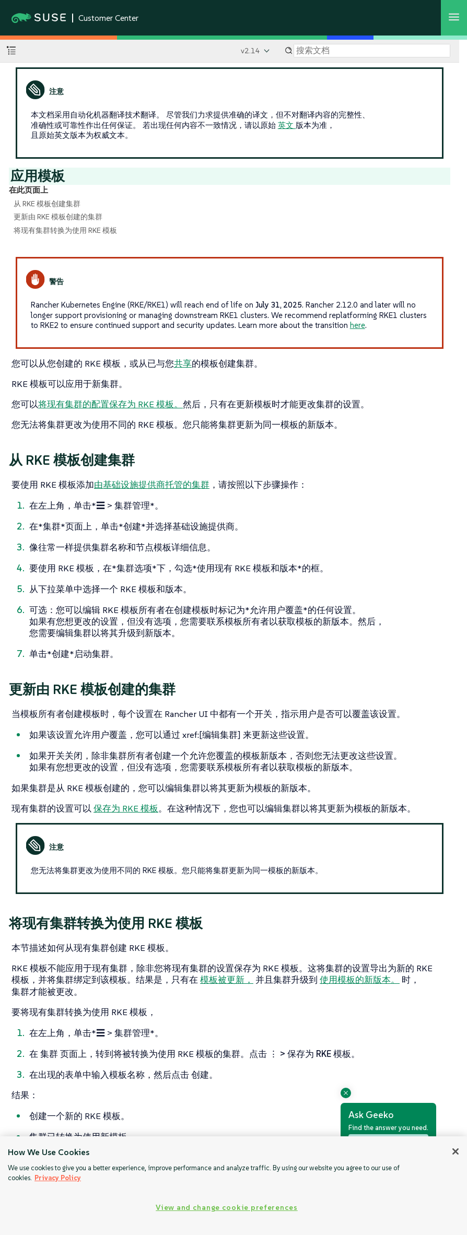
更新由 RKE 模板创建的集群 (58, 216)
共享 (183, 363)
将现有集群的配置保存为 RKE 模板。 (110, 404)
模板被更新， (226, 979)
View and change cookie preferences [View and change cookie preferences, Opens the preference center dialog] (226, 1207)
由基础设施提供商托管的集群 (151, 484)
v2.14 (250, 50)
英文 (287, 125)
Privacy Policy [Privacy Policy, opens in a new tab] (57, 1177)
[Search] (372, 50)
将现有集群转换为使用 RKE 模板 (65, 230)
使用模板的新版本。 (360, 979)
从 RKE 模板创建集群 (47, 203)
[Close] (455, 1151)
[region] (233, 1185)
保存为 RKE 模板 (126, 808)
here (357, 325)
